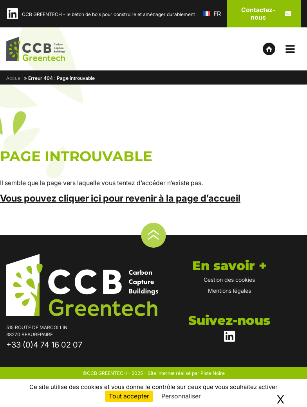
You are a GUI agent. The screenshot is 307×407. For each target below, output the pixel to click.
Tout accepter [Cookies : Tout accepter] (129, 396)
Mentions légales (229, 290)
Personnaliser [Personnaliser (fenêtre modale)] (181, 396)
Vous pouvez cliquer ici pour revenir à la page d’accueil (120, 198)
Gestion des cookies (229, 279)
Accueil (14, 78)
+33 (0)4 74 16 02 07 (44, 344)
